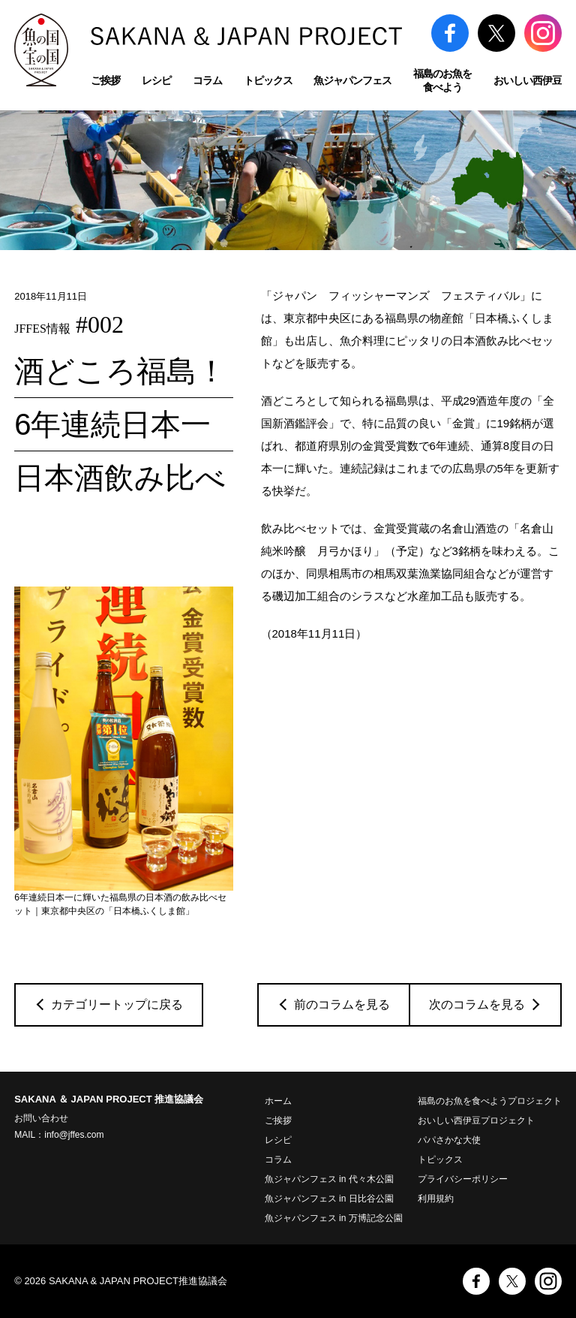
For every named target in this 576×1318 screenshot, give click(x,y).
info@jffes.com (74, 1134)
